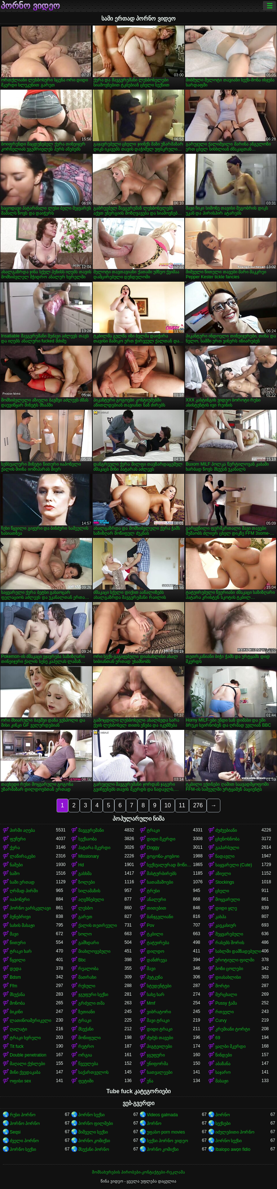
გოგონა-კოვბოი (163, 856)
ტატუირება (158, 942)
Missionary (88, 856)
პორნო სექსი (91, 1114)
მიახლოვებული (94, 951)
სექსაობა (87, 839)
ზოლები (86, 882)
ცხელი (222, 890)
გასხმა (85, 873)
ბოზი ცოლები (229, 968)
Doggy (153, 847)
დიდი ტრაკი (159, 1029)
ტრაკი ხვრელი (25, 1037)
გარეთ (85, 916)
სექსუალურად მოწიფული (170, 864)
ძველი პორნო (24, 1140)
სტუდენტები (159, 985)
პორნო (222, 1114)
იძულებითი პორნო (234, 1132)
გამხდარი (88, 942)
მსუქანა (17, 994)
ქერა (15, 847)
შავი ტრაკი (158, 1020)
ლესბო (85, 908)
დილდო (155, 951)
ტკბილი (155, 934)
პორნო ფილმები (95, 1123)
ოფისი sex (20, 1080)
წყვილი (17, 960)
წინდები (223, 1055)
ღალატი (18, 1029)
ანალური (156, 899)
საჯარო (222, 1072)
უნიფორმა (157, 1063)
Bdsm (15, 977)
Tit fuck (16, 1046)
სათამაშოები (160, 882)
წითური (18, 942)
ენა (150, 1080)
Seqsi (15, 1132)
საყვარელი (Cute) (233, 864)
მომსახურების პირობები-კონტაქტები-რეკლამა (138, 1172)
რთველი (224, 1011)
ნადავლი (224, 856)
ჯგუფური (156, 1055)
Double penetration (28, 1055)
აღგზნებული (91, 899)
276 (198, 805)
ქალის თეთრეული (97, 925)
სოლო (85, 934)
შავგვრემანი (91, 830)
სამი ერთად (22, 882)
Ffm (13, 985)
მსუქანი (85, 1029)
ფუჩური (18, 839)
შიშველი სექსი (93, 1132)
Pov (150, 925)
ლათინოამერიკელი (30, 1020)
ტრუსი (153, 890)
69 (217, 1037)
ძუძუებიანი (226, 830)
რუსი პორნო (22, 1114)
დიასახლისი (228, 977)
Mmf (151, 1003)
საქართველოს (93, 1072)
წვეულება (88, 1063)
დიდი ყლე (226, 908)
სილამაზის (89, 890)
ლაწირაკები (22, 856)
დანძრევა (157, 960)
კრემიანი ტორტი (232, 1029)
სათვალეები (159, 1072)
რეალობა (88, 968)
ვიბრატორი (159, 1011)
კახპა (220, 916)
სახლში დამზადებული (238, 951)
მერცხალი (226, 994)
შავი (14, 934)
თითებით (156, 908)
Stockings (224, 882)
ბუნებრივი (20, 916)
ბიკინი (16, 1011)
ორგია (85, 1055)
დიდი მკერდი (161, 839)
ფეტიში (85, 1080)
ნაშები (16, 864)
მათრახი (87, 977)
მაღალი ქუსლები (27, 1063)
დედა (15, 968)
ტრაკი (153, 830)
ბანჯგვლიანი (160, 916)
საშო (14, 873)
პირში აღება (22, 830)
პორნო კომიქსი (94, 1140)
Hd (81, 864)
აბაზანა (222, 1063)
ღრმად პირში (24, 890)
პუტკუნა (155, 977)
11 (182, 805)
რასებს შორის (229, 942)
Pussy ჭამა (226, 1003)
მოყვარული (227, 899)
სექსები (222, 1123)
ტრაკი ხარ (21, 951)
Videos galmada (162, 1114)
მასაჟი (221, 1080)
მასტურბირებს (161, 873)
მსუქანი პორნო (93, 1149)
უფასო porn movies (166, 1132)
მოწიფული (89, 1037)
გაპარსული (227, 847)
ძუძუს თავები (160, 1037)
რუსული (86, 985)
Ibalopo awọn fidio (232, 1149)
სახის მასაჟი (22, 925)
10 (167, 805)
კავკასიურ (225, 925)
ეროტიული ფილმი (234, 960)
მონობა (17, 1003)
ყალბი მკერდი (230, 1046)
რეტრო (86, 1046)
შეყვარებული (229, 934)
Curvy (221, 1020)
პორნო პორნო (25, 1123)
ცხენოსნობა (227, 839)
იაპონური (20, 899)
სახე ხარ (155, 994)
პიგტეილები (159, 1046)
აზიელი (223, 873)
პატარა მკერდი (94, 847)
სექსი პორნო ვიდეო (167, 1140)
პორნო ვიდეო (30, 5)
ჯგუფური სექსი (93, 994)
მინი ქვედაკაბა (25, 1072)
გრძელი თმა (91, 1003)
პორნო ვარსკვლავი (30, 908)
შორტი (222, 985)
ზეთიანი (86, 1011)
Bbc (82, 960)
